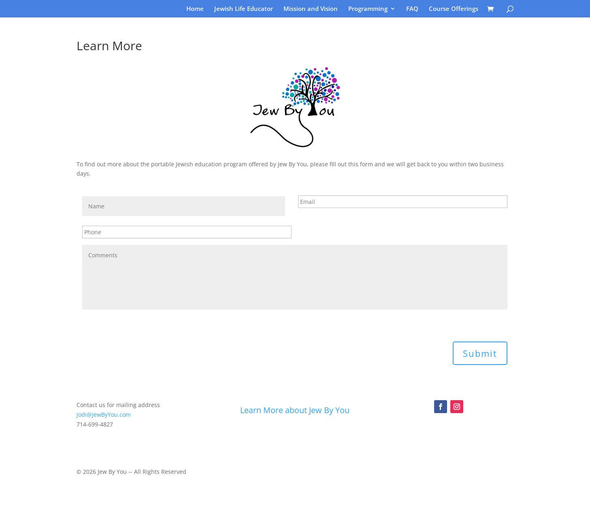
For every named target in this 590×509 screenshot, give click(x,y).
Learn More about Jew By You (294, 410)
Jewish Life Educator (243, 9)
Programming (368, 9)
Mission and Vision (310, 9)
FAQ (412, 9)
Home (195, 9)
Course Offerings (453, 9)
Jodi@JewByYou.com (104, 414)
